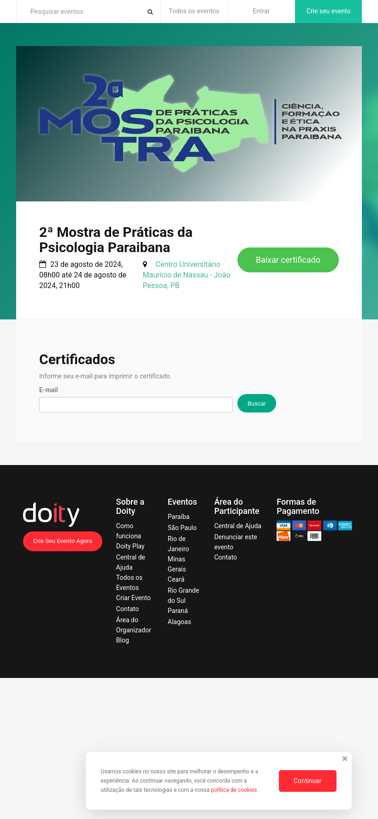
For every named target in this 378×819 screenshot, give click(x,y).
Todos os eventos (194, 11)
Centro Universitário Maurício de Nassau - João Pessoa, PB (186, 275)
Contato (127, 609)
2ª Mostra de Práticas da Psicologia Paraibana (116, 239)
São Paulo (182, 527)
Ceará (176, 579)
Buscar (257, 403)
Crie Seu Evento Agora (62, 540)
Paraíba (178, 516)
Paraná (178, 610)
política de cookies (235, 790)
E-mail (48, 390)
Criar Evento (133, 597)
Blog (122, 640)
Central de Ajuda (237, 526)
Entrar (261, 11)
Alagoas (179, 621)
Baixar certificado (288, 260)
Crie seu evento (329, 11)
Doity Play (130, 546)
